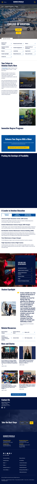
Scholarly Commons (6, 467)
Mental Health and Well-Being (29, 47)
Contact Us (3, 56)
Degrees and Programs (3, 43)
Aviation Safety (21, 276)
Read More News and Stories (18, 394)
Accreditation (21, 460)
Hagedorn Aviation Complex (5, 47)
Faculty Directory (6, 460)
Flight (19, 278)
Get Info (18, 29)
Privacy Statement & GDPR (19, 479)
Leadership (15, 51)
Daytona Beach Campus (4, 332)
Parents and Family (6, 458)
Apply (18, 32)
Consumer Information (23, 462)
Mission (3, 51)
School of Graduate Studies (23, 280)
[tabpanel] (18, 234)
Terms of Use (26, 479)
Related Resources (17, 53)
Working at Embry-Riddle (23, 469)
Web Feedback (31, 479)
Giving (4, 465)
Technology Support (4, 480)
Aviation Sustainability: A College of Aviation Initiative (5, 337)
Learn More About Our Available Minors (18, 147)
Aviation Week (16, 337)
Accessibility (3, 479)
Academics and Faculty (9, 6)
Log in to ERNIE (6, 455)
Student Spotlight (5, 53)
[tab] (6, 214)
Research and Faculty (17, 43)
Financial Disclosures (22, 465)
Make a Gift (27, 332)
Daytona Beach (5, 68)
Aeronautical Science (22, 268)
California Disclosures (23, 472)
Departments (27, 51)
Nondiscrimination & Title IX (10, 479)
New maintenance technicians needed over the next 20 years (26, 121)
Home (2, 6)
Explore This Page (6, 38)
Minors (26, 43)
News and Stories (28, 53)
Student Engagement (17, 47)
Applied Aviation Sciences (23, 270)
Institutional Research (22, 467)
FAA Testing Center (28, 337)
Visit (27, 422)
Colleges (16, 6)
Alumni (4, 462)
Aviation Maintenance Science (22, 273)
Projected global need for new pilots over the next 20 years (26, 84)
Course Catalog (5, 469)
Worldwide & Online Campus (23, 440)
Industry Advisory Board (16, 332)
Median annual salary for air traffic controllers (27, 102)
